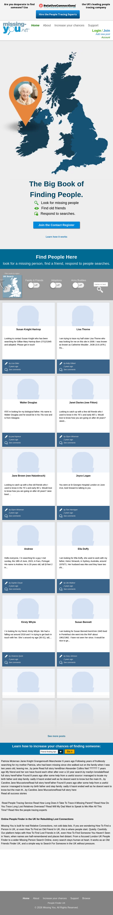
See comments (15, 370)
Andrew (28, 549)
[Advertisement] (56, 870)
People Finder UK (56, 903)
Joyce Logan (83, 475)
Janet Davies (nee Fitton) (83, 402)
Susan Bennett (83, 622)
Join (106, 30)
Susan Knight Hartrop (28, 329)
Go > (69, 751)
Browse (86, 898)
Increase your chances (69, 25)
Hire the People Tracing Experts (58, 14)
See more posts (56, 736)
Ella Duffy (83, 549)
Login (96, 30)
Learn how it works (56, 237)
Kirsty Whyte (28, 622)
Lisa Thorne (83, 329)
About (47, 25)
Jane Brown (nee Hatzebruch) (28, 475)
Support (93, 25)
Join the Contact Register (56, 225)
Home (35, 25)
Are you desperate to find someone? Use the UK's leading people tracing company (57, 6)
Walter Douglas (28, 402)
